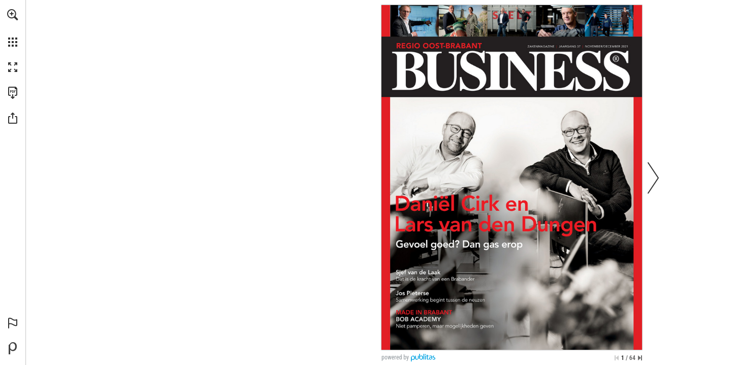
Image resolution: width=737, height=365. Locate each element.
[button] (12, 14)
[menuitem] (12, 27)
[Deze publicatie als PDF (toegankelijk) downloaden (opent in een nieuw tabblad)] (12, 92)
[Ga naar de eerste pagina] (617, 357)
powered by (395, 357)
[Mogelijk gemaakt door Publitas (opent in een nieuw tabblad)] (12, 348)
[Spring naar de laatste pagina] (640, 357)
